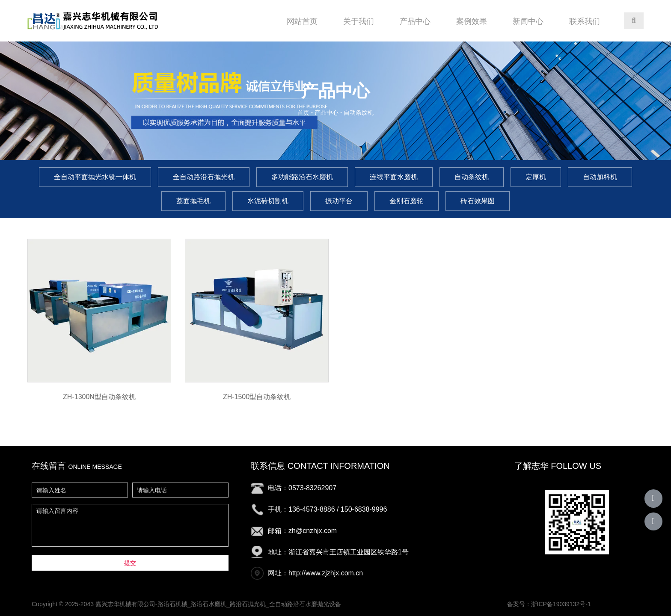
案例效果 (471, 21)
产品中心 (415, 21)
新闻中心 (528, 21)
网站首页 (302, 21)
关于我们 (358, 21)
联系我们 (584, 21)
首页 (304, 112)
